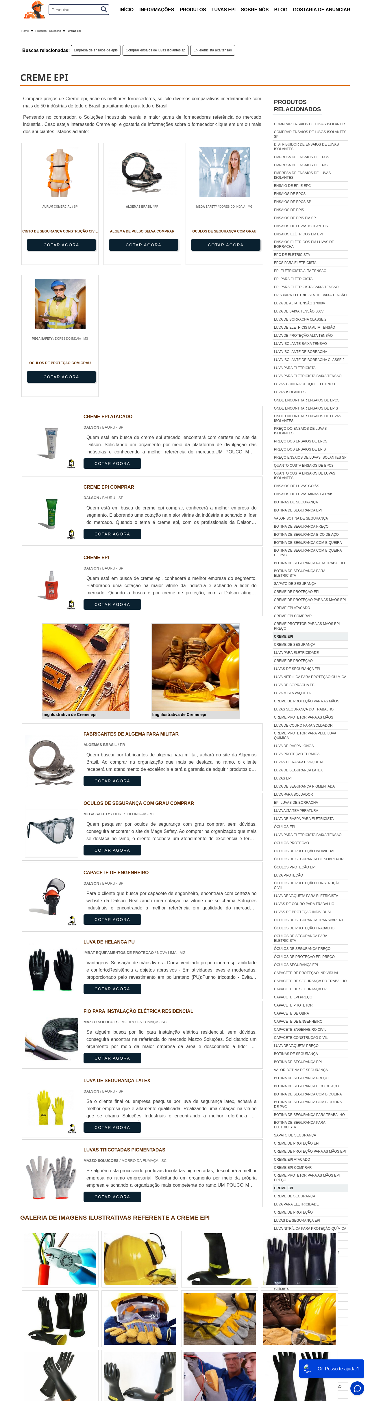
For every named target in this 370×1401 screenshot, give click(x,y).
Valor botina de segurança (301, 518)
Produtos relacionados (297, 105)
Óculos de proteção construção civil (307, 885)
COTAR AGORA (52, 245)
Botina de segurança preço (301, 526)
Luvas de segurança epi (297, 669)
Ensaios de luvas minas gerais (303, 494)
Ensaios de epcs (290, 194)
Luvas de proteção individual (303, 912)
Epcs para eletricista (295, 263)
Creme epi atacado (292, 608)
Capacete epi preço (293, 997)
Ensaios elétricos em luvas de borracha (304, 244)
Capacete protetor (293, 1005)
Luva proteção (288, 875)
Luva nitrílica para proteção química (310, 677)
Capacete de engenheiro (298, 1021)
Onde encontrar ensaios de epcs (307, 400)
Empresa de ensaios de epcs (301, 157)
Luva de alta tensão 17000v (299, 303)
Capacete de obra (291, 1013)
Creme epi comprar (293, 616)
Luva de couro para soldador (303, 725)
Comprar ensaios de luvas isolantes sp (155, 50)
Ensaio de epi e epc (292, 186)
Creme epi (283, 637)
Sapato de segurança (295, 584)
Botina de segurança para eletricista (299, 573)
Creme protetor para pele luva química (305, 735)
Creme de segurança (294, 645)
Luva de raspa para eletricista (304, 819)
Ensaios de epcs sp (292, 202)
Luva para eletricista (295, 368)
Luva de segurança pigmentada (304, 786)
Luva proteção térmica (297, 754)
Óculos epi (284, 827)
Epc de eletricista (292, 255)
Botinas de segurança (296, 502)
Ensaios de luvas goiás (296, 486)
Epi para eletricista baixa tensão (306, 287)
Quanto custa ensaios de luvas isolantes (304, 475)
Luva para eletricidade (296, 653)
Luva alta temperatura (296, 811)
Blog (281, 9)
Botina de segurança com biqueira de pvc (308, 552)
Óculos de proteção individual (304, 851)
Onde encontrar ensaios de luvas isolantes (307, 418)
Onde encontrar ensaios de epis (306, 408)
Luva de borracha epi (294, 685)
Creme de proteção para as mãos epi (310, 600)
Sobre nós (255, 9)
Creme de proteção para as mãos (306, 701)
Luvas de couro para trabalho (304, 904)
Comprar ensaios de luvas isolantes (310, 124)
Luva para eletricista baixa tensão (308, 376)
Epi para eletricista (293, 279)
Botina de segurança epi (298, 510)
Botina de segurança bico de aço (306, 535)
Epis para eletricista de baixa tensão (310, 295)
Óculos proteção (291, 843)
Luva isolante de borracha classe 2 (309, 360)
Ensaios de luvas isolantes (301, 226)
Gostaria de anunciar (321, 9)
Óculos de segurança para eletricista (300, 938)
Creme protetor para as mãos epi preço (307, 626)
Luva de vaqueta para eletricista (306, 896)
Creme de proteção (293, 661)
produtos (193, 9)
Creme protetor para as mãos (303, 717)
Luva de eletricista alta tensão (304, 327)
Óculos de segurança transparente (310, 920)
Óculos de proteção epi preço (304, 957)
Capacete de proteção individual (306, 973)
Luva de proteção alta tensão (303, 336)
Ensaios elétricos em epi (298, 234)
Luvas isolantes (290, 392)
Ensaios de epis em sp (295, 218)
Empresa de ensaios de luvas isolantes (302, 175)
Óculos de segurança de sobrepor (309, 859)
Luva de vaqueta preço (296, 1046)
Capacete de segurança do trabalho (310, 981)
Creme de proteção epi (296, 592)
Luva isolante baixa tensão (300, 344)
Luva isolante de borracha (300, 352)
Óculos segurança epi (296, 965)
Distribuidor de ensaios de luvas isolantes (306, 146)
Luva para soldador (293, 794)
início (126, 9)
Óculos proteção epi (295, 867)
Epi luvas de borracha (296, 803)
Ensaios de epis (289, 210)
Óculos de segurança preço (302, 949)
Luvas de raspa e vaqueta (298, 762)
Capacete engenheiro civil (300, 1030)
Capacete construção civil (301, 1038)
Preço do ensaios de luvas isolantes (300, 431)
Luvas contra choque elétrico (304, 384)
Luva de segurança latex (298, 770)
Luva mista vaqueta (292, 693)
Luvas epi (283, 778)
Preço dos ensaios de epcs (301, 441)
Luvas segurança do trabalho (304, 709)
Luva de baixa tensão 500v (299, 311)
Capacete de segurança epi (301, 989)
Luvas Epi (224, 9)
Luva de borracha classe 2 (300, 319)
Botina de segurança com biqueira (308, 543)
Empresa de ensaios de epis (96, 50)
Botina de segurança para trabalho (309, 563)
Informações (156, 9)
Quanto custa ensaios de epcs (304, 466)
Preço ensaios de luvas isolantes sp (310, 457)
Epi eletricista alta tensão (212, 50)
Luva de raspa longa (294, 746)
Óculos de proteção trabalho (304, 928)
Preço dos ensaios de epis (300, 449)
